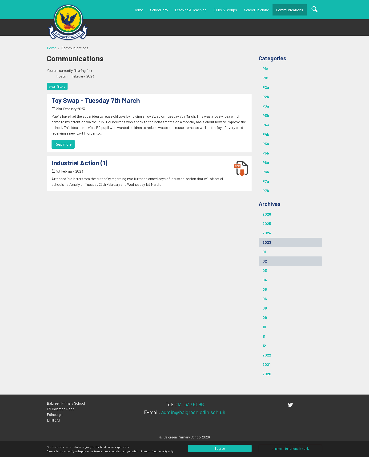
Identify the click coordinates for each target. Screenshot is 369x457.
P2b (265, 96)
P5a (265, 143)
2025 (266, 223)
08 (264, 308)
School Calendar (256, 10)
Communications (289, 10)
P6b (265, 172)
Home (138, 10)
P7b (265, 190)
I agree (220, 448)
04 (264, 280)
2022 (266, 355)
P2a (265, 87)
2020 (266, 374)
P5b (265, 153)
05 (264, 289)
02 (264, 261)
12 (264, 345)
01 (264, 251)
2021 (266, 364)
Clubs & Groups (225, 10)
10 (264, 327)
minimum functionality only (290, 448)
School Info (159, 10)
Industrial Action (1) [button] (79, 163)
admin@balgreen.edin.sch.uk (193, 412)
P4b (265, 134)
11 (263, 336)
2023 (266, 242)
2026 (266, 214)
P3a (265, 106)
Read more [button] (63, 144)
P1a (265, 68)
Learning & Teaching (190, 10)
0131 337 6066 (189, 404)
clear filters (57, 86)
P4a (265, 125)
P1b (265, 78)
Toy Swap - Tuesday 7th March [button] (96, 100)
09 (264, 317)
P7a (265, 181)
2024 (266, 233)
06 (264, 298)
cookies (69, 447)
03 (264, 270)
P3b (265, 115)
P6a (265, 162)
